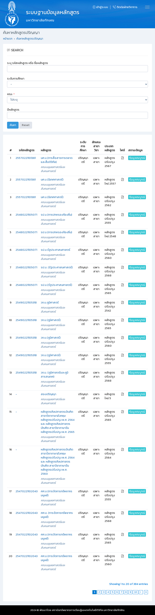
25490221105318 (26, 302)
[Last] (146, 592)
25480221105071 (26, 215)
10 (135, 592)
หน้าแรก (7, 39)
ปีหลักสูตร (13, 110)
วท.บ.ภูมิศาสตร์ (50, 302)
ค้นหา (13, 125)
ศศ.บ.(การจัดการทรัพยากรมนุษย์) (56, 493)
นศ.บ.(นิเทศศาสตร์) (52, 179)
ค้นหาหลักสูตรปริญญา (29, 39)
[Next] (141, 592)
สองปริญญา (48, 394)
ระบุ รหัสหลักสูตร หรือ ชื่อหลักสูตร (27, 63)
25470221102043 (27, 491)
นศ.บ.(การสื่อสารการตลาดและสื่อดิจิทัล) (56, 160)
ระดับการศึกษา (15, 79)
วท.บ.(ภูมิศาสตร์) (51, 320)
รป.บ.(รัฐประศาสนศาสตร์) (56, 285)
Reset (25, 125)
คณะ (11, 94)
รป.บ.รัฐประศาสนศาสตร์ (55, 250)
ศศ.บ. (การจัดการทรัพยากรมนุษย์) (57, 515)
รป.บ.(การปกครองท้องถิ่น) (56, 215)
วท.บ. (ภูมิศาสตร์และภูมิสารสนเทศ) (54, 374)
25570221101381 (26, 158)
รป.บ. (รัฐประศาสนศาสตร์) (57, 267)
